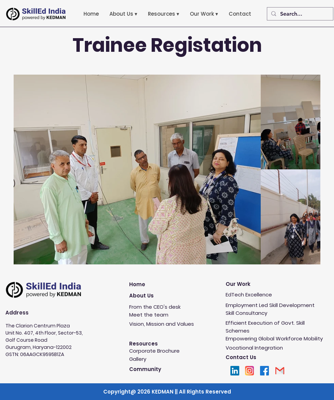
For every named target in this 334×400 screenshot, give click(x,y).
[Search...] (299, 13)
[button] (123, 14)
